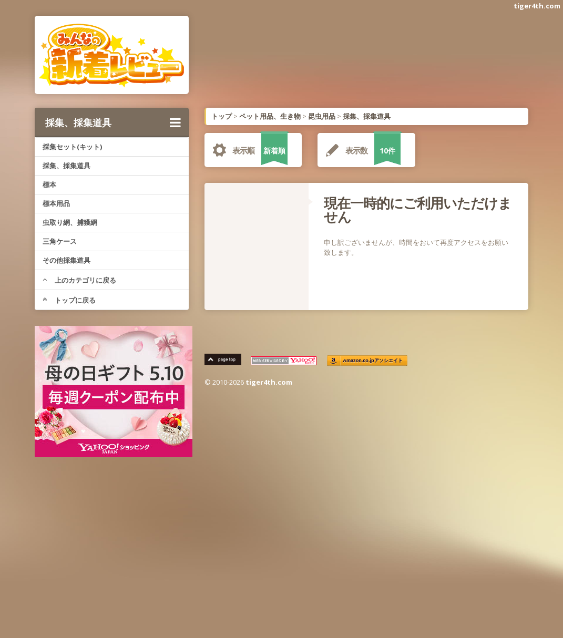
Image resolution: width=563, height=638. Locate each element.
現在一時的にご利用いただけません (417, 209)
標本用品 (56, 203)
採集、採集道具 (113, 122)
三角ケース (60, 241)
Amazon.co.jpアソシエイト (373, 361)
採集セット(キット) (72, 146)
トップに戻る (69, 300)
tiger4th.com (537, 6)
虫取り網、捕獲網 (70, 222)
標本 (49, 184)
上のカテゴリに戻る (79, 280)
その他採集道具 (66, 260)
